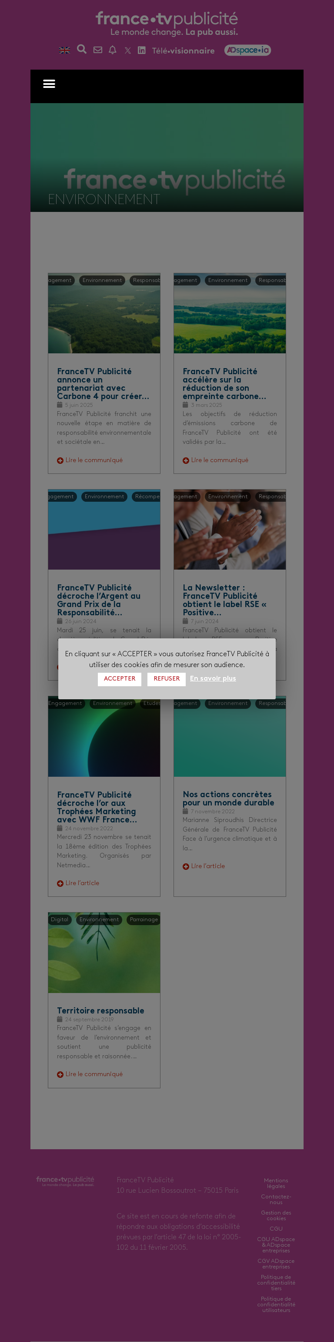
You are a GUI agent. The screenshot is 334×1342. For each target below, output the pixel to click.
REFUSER (167, 679)
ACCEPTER (119, 679)
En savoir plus (213, 678)
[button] (49, 84)
